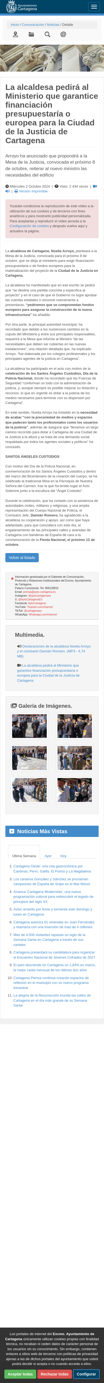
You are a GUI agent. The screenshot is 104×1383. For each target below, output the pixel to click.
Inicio (15, 25)
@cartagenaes (33, 610)
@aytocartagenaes (39, 595)
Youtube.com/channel (40, 607)
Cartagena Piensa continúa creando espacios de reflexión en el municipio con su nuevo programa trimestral (51, 983)
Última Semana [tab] (24, 856)
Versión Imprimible (31, 191)
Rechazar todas (55, 1374)
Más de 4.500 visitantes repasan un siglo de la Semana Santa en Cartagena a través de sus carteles (49, 940)
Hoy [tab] (63, 856)
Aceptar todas (20, 1374)
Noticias (53, 25)
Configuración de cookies (29, 226)
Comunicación (33, 25)
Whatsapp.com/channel (43, 614)
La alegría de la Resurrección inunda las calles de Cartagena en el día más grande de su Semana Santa (52, 1000)
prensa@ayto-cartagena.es (39, 591)
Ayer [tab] (48, 856)
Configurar (86, 1374)
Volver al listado (22, 557)
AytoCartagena (37, 603)
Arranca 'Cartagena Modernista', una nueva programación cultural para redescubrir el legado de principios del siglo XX (53, 897)
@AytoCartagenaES (30, 599)
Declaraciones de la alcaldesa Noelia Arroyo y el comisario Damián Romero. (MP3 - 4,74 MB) (54, 651)
